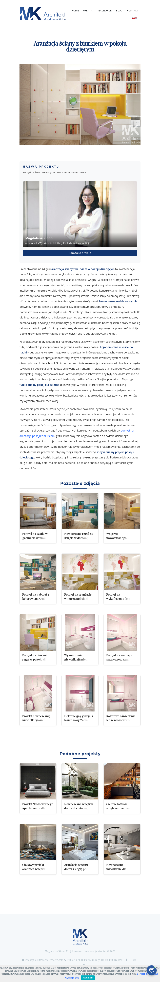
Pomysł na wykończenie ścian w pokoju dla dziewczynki (122, 598)
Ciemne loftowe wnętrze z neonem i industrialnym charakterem (119, 810)
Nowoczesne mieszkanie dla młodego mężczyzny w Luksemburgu (121, 871)
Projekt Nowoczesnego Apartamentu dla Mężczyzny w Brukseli (37, 808)
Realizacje (104, 10)
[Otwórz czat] (152, 970)
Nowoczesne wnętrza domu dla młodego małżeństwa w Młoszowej (78, 810)
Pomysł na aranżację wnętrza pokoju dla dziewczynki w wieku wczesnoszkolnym (78, 600)
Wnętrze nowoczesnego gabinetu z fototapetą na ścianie (121, 540)
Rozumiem (88, 978)
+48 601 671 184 (76, 960)
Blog (119, 10)
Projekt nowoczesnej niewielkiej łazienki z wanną (36, 720)
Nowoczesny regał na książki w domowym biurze (78, 538)
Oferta (87, 10)
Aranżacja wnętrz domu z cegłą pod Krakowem (76, 869)
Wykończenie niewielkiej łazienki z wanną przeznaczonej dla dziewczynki (79, 661)
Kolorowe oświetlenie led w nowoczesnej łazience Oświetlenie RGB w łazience (120, 722)
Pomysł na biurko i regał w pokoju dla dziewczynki (34, 659)
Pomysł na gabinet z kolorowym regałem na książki (38, 598)
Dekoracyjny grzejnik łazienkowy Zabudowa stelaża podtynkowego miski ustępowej (79, 722)
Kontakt (133, 10)
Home (75, 10)
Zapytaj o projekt (80, 253)
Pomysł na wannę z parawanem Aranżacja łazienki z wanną (121, 659)
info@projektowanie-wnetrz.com (44, 960)
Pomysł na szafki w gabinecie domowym (36, 536)
